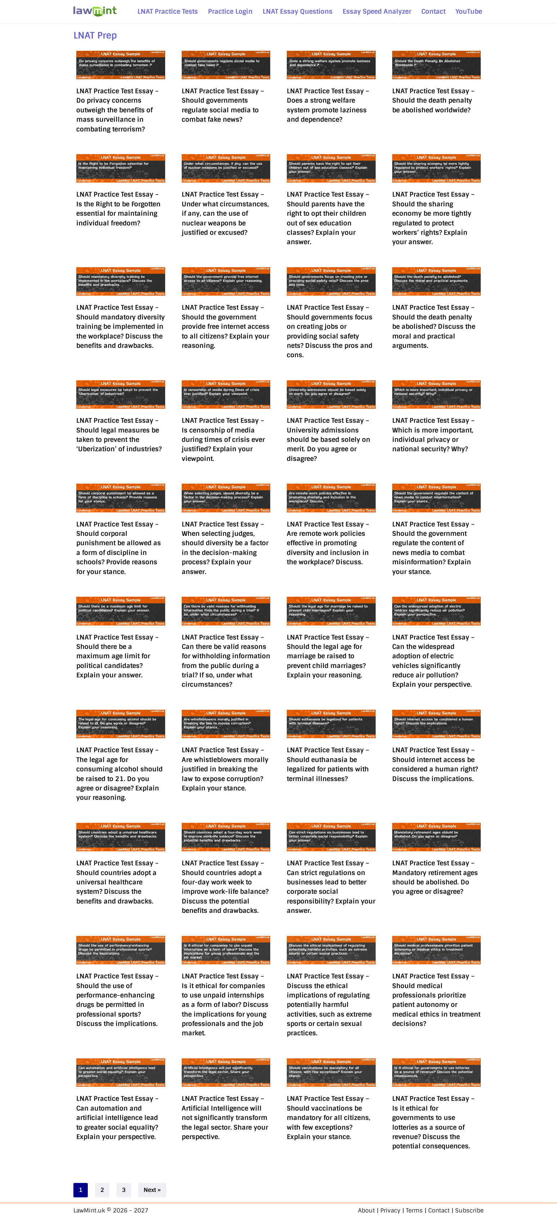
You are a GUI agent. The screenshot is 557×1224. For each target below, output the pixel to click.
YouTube (469, 11)
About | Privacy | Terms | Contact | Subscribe (421, 1210)
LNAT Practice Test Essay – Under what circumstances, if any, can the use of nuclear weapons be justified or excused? (225, 213)
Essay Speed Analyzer (377, 11)
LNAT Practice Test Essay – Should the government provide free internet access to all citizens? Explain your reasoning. (226, 326)
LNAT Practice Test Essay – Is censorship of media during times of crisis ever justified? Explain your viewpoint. (223, 439)
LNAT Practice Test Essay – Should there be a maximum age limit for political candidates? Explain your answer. (117, 656)
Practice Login (230, 11)
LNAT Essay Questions (297, 11)
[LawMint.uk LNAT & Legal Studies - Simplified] (95, 11)
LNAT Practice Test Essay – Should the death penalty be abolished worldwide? (433, 100)
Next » (152, 1190)
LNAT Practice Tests (167, 11)
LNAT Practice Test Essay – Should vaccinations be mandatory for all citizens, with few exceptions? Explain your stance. (328, 1117)
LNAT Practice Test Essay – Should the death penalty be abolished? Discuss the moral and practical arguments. (433, 326)
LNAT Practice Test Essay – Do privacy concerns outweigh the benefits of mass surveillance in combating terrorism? (117, 110)
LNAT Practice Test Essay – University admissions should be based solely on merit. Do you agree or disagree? (328, 439)
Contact (433, 11)
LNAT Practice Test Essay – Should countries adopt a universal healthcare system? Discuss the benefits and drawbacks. (117, 882)
